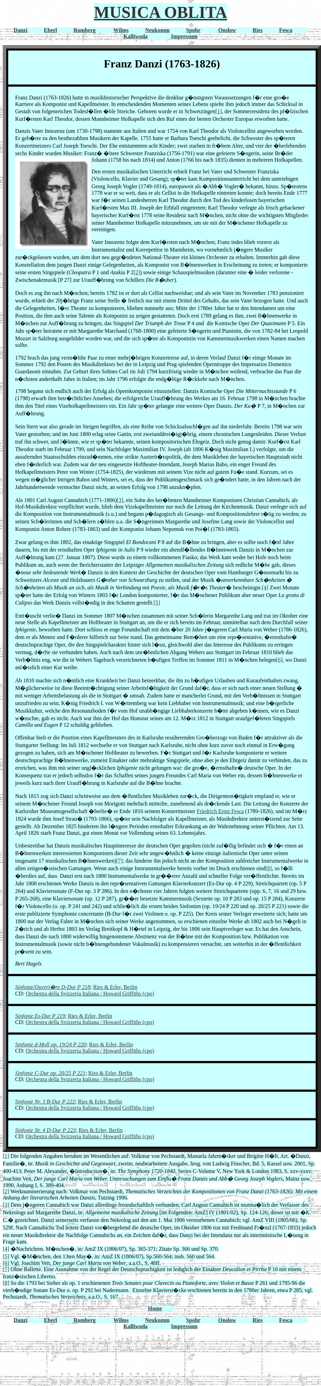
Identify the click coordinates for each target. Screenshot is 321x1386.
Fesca (285, 30)
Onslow (227, 30)
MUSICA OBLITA (160, 12)
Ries (258, 30)
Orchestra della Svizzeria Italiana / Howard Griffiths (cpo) (90, 993)
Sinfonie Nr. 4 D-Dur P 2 (42, 1130)
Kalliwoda (136, 36)
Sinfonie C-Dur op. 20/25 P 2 (47, 1073)
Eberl (50, 30)
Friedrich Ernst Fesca (220, 811)
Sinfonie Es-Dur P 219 (40, 1016)
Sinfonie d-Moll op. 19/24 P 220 (50, 1044)
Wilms (121, 30)
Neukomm (157, 30)
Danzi (21, 30)
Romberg (85, 30)
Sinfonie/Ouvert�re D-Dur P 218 (52, 987)
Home (155, 1308)
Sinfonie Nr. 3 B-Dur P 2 (42, 1102)
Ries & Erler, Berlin (115, 987)
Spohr (193, 30)
